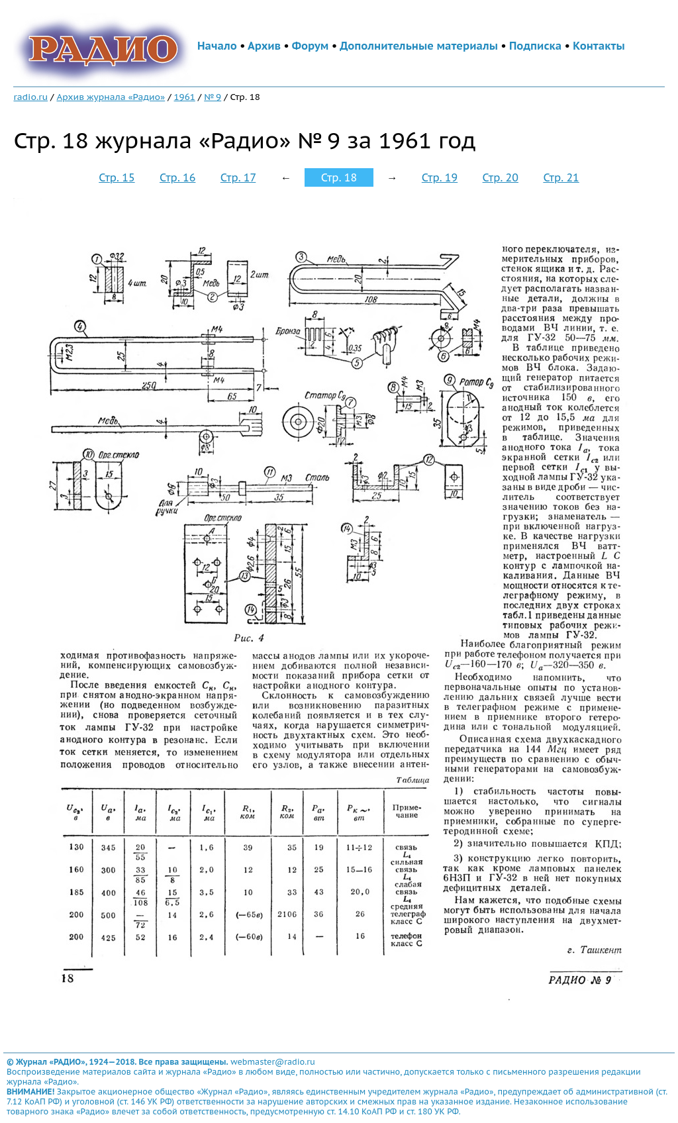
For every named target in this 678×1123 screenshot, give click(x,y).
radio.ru (30, 97)
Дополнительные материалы (419, 45)
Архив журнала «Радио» (110, 97)
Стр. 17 (238, 177)
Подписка (535, 45)
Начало (217, 45)
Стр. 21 (561, 177)
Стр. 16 (177, 177)
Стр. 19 (440, 177)
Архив (264, 45)
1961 (184, 97)
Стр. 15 (116, 177)
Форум (310, 45)
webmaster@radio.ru (272, 1062)
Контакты (598, 45)
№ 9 (212, 97)
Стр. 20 (500, 177)
